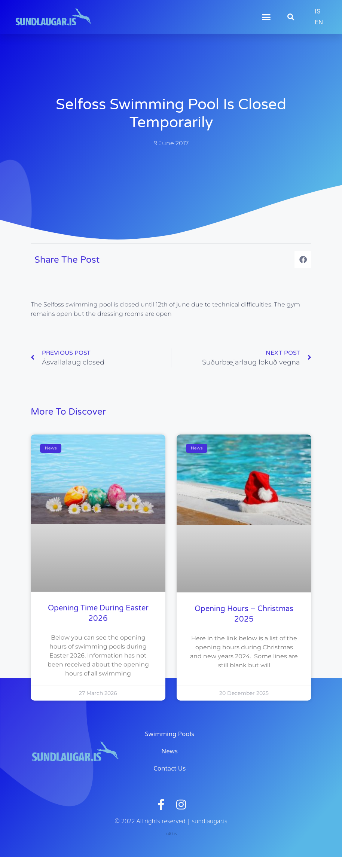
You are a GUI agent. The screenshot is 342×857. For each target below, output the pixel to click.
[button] (266, 17)
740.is (171, 833)
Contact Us (169, 768)
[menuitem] (317, 11)
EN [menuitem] (319, 22)
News (169, 751)
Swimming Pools (169, 733)
